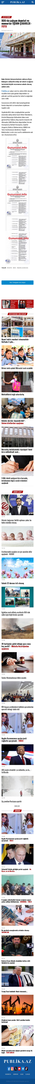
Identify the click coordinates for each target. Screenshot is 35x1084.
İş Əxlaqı (28, 1074)
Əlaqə (21, 1074)
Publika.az (5, 91)
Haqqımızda (8, 1074)
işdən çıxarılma (23, 268)
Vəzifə (10, 268)
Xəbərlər (15, 1074)
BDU (15, 268)
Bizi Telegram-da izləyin (17, 282)
